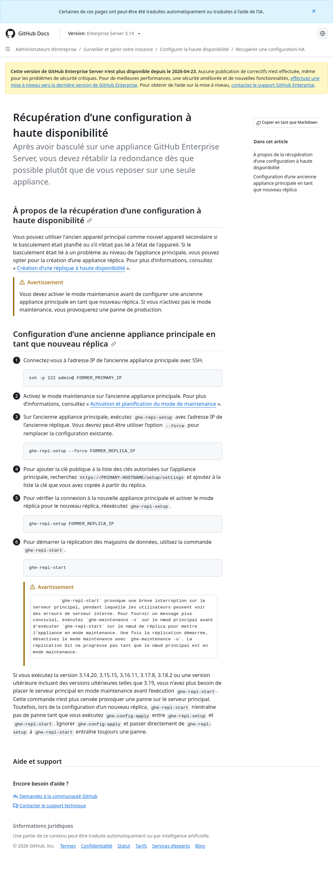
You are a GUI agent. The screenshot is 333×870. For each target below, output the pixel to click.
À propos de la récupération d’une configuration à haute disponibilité (107, 215)
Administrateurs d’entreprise (46, 49)
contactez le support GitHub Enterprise (272, 85)
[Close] (314, 10)
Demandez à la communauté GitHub (55, 796)
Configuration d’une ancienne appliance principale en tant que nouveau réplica (114, 338)
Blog (200, 846)
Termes (68, 846)
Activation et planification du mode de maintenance (153, 403)
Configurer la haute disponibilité (194, 49)
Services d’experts (171, 846)
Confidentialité (96, 846)
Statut (123, 846)
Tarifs (141, 846)
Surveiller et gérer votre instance (118, 49)
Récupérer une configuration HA (270, 49)
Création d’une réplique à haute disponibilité (71, 268)
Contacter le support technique (49, 805)
